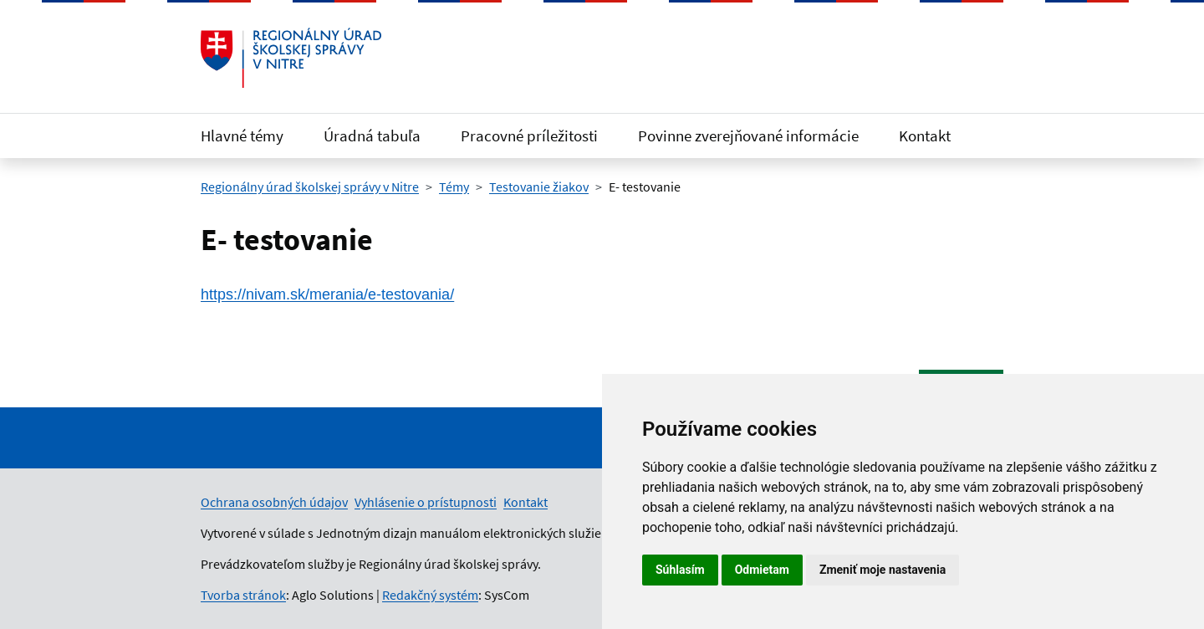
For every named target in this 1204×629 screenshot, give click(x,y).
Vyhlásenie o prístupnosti (426, 501)
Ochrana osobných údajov (274, 501)
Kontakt (925, 135)
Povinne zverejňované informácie (748, 135)
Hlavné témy (242, 135)
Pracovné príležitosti (529, 135)
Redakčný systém (430, 594)
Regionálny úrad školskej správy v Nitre (310, 186)
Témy (454, 186)
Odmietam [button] (762, 569)
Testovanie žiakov (539, 186)
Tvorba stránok (243, 594)
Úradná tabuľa (372, 135)
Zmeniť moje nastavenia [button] (882, 569)
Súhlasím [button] (680, 569)
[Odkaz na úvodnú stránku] (291, 58)
